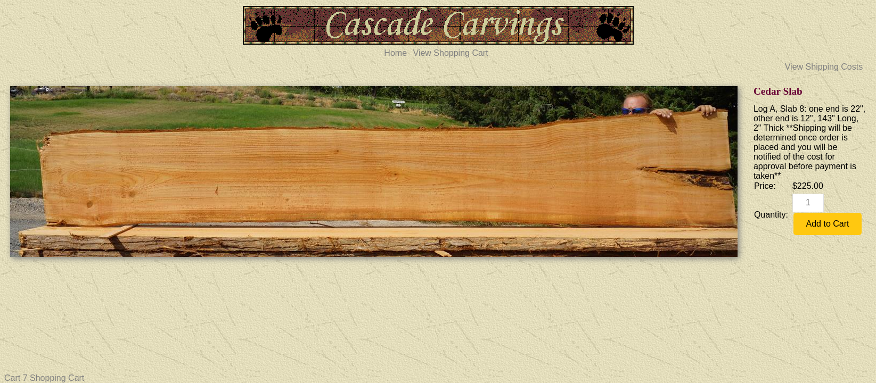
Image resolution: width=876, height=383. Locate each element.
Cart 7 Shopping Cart (44, 377)
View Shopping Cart (450, 52)
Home (395, 52)
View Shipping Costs (824, 66)
